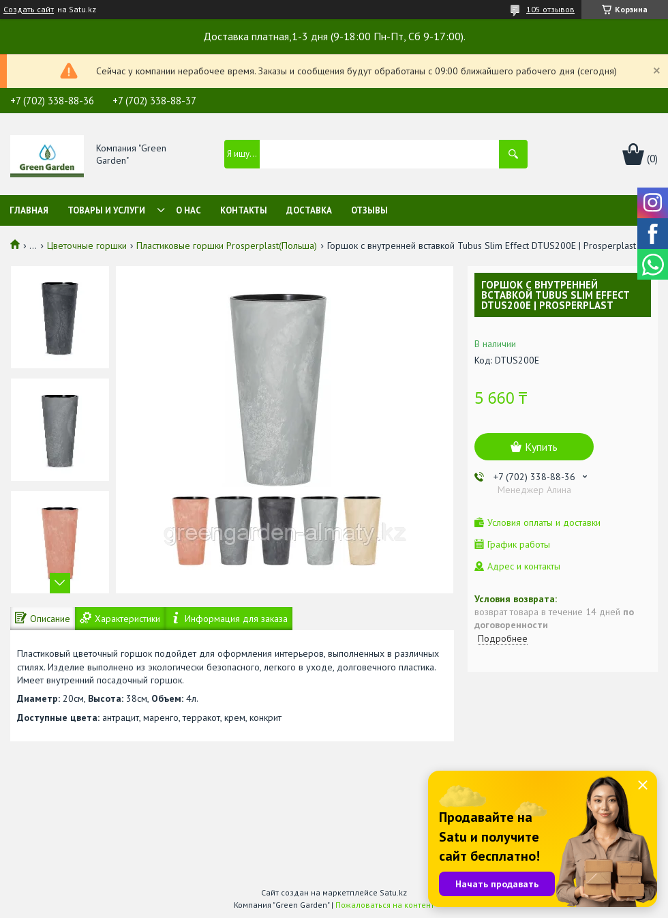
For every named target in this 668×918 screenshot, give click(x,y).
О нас (188, 210)
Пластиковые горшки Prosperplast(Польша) (226, 245)
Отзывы (369, 210)
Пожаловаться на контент (384, 905)
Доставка (309, 210)
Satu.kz (393, 892)
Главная (29, 210)
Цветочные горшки (87, 245)
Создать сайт (28, 9)
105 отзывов (550, 9)
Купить (541, 447)
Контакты (243, 210)
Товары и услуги (106, 210)
